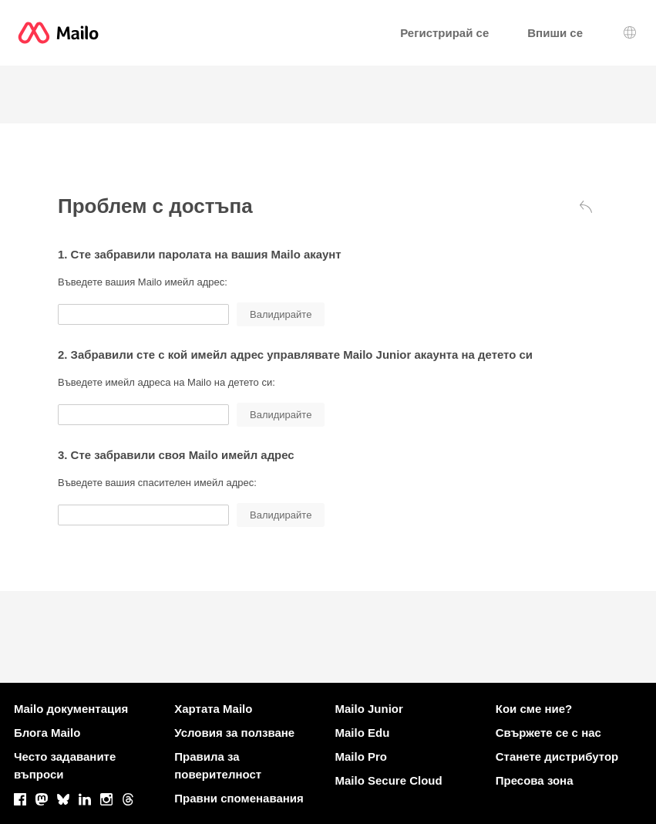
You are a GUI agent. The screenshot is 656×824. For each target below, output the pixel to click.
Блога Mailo (47, 732)
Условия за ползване (234, 732)
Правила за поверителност (217, 765)
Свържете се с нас (548, 732)
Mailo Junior (369, 708)
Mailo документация (71, 708)
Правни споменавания (239, 798)
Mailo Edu (362, 732)
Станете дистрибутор (557, 756)
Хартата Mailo (213, 708)
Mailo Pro (361, 756)
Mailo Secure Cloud (388, 780)
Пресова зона (535, 780)
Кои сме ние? (534, 708)
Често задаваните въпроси (65, 765)
